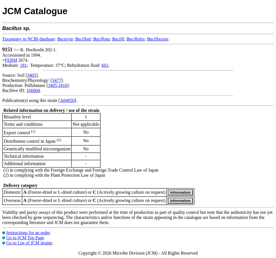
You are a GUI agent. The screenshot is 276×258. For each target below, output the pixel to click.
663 (104, 65)
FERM (11, 60)
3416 (62, 85)
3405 (31, 75)
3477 (56, 80)
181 (23, 65)
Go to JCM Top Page (25, 237)
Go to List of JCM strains (29, 242)
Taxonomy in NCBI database (28, 39)
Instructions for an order (28, 232)
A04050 (67, 100)
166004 (33, 90)
